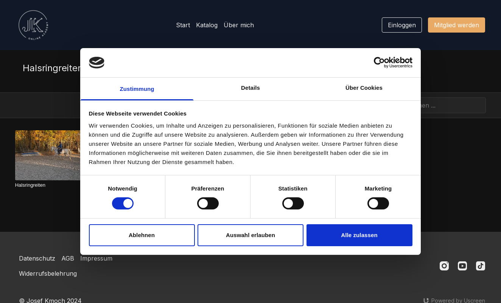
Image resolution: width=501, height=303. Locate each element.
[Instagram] (444, 265)
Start (183, 25)
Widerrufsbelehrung (48, 273)
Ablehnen (142, 235)
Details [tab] (250, 87)
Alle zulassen (359, 235)
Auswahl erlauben (250, 235)
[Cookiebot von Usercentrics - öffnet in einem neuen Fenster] (379, 62)
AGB (67, 258)
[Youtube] (462, 265)
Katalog (207, 25)
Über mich (239, 25)
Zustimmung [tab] (137, 89)
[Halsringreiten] (59, 185)
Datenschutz (37, 258)
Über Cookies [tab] (364, 87)
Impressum (96, 258)
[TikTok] (480, 265)
